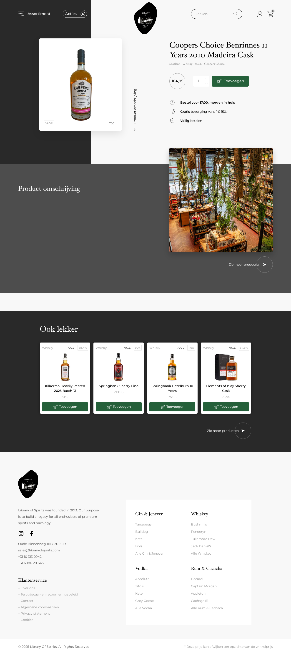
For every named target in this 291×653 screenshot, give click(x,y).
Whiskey (199, 514)
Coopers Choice (214, 64)
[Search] (235, 14)
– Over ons (26, 588)
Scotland (174, 64)
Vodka (141, 568)
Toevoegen (234, 81)
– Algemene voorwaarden (38, 607)
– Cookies (25, 620)
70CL (198, 64)
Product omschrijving (135, 106)
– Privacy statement (34, 613)
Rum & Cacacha (206, 568)
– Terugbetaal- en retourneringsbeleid (48, 594)
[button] (65, 406)
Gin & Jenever (149, 514)
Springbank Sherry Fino (118, 386)
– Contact (25, 601)
